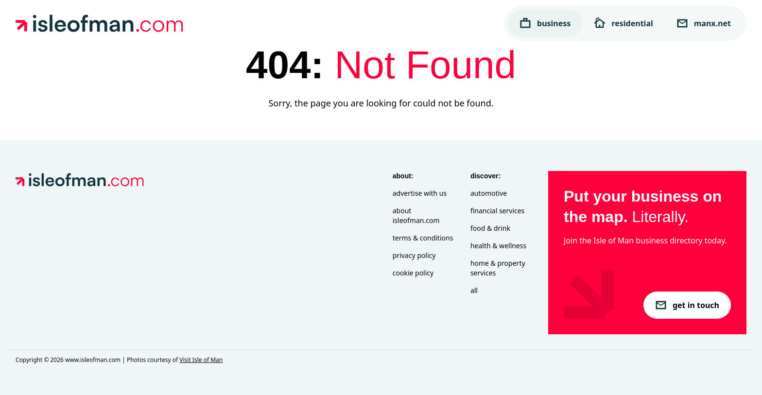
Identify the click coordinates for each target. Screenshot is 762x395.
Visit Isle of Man (201, 360)
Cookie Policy (413, 272)
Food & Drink (490, 228)
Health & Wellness (498, 245)
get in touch (687, 305)
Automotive (488, 193)
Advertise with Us (420, 193)
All (474, 290)
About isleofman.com (416, 215)
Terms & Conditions (423, 237)
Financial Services (497, 210)
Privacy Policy (414, 255)
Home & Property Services (497, 267)
